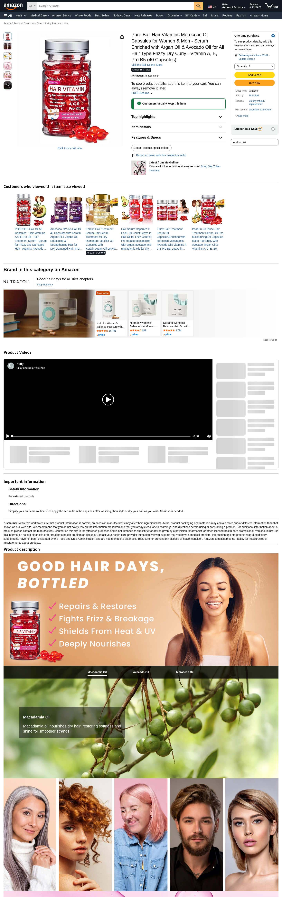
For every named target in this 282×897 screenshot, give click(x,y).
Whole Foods (83, 15)
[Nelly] (20, 364)
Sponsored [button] (270, 339)
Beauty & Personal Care (16, 23)
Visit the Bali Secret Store (146, 64)
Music (215, 15)
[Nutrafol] (16, 282)
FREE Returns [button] (142, 93)
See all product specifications (151, 147)
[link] (31, 239)
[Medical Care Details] (48, 15)
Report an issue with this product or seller (158, 155)
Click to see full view (70, 148)
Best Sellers (102, 15)
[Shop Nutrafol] (45, 284)
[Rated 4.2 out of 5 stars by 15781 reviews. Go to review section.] (111, 331)
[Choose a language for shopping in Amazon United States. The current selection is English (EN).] (211, 6)
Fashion (241, 15)
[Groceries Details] (181, 15)
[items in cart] (271, 6)
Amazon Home (259, 15)
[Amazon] (13, 6)
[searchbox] (115, 6)
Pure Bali (254, 95)
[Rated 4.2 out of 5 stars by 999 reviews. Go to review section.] (144, 330)
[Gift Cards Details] (199, 15)
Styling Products (52, 23)
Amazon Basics (61, 15)
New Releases (143, 15)
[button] (8, 15)
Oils (66, 23)
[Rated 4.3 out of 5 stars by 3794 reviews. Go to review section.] (177, 330)
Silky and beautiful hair (31, 367)
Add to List (239, 142)
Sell (205, 15)
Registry (227, 15)
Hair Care (37, 23)
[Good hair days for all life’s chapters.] (65, 279)
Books (160, 15)
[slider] (101, 436)
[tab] (97, 672)
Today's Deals (122, 15)
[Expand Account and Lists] (245, 7)
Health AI (21, 15)
